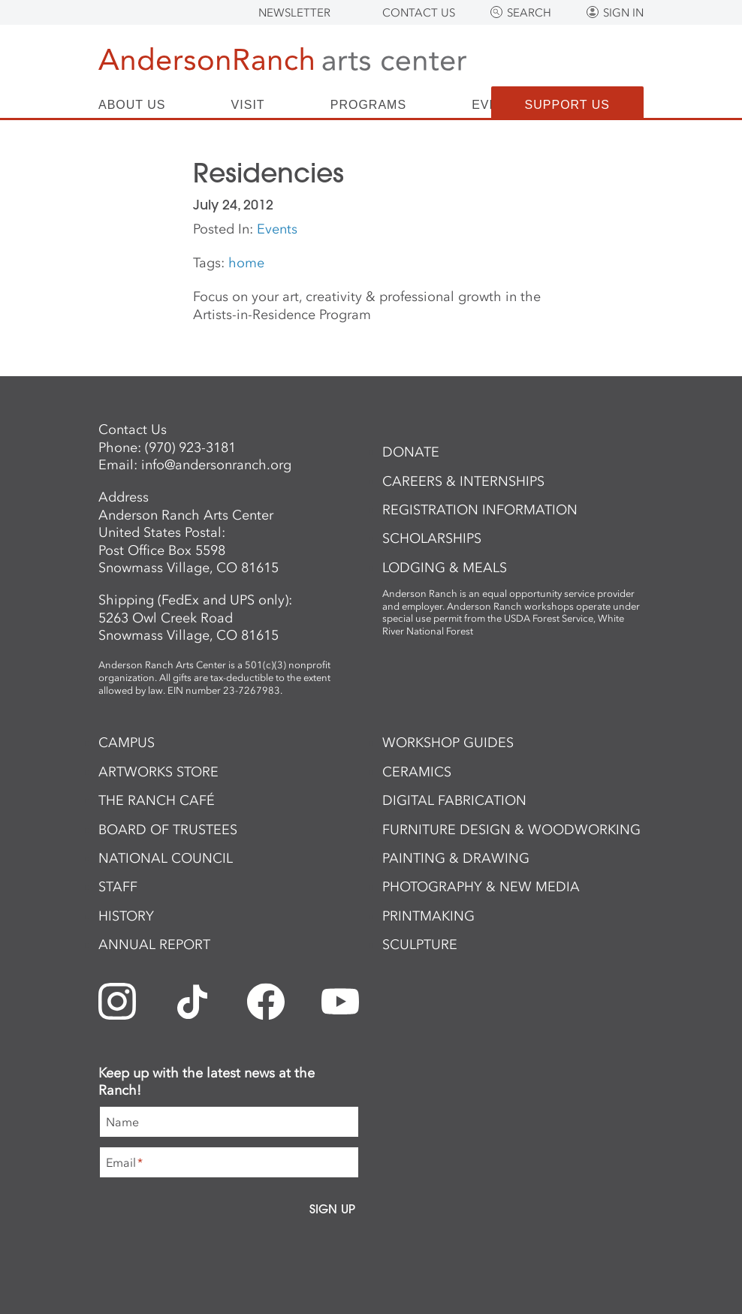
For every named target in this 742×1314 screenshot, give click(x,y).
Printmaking (428, 916)
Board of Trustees (167, 829)
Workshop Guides (448, 742)
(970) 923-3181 (190, 447)
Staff (117, 887)
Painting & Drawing (455, 858)
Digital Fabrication (454, 800)
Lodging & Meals (444, 567)
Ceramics (416, 772)
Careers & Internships (463, 481)
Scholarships (431, 538)
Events (277, 229)
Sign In (623, 13)
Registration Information (480, 510)
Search (529, 13)
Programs (368, 105)
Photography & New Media (481, 887)
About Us (132, 105)
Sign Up (332, 1208)
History (126, 916)
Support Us (567, 104)
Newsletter (294, 13)
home (246, 263)
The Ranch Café (156, 800)
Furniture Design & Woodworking (511, 829)
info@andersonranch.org (216, 465)
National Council (165, 858)
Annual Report (154, 944)
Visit (248, 105)
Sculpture (419, 944)
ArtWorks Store (158, 772)
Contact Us (418, 13)
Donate (410, 452)
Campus (126, 742)
